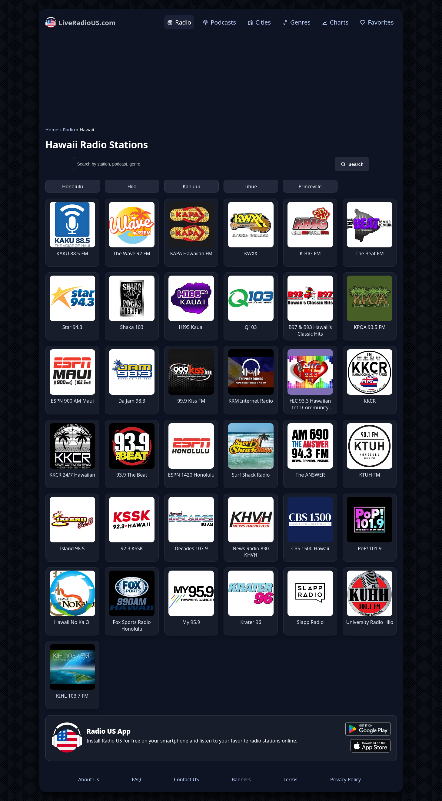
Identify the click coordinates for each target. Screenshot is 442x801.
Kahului (191, 186)
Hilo (132, 186)
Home (51, 129)
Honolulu (72, 186)
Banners (241, 779)
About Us (88, 779)
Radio (69, 129)
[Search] (352, 164)
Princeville (309, 186)
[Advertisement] (221, 77)
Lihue (250, 186)
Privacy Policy (345, 779)
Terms (290, 779)
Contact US (186, 779)
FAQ (136, 779)
